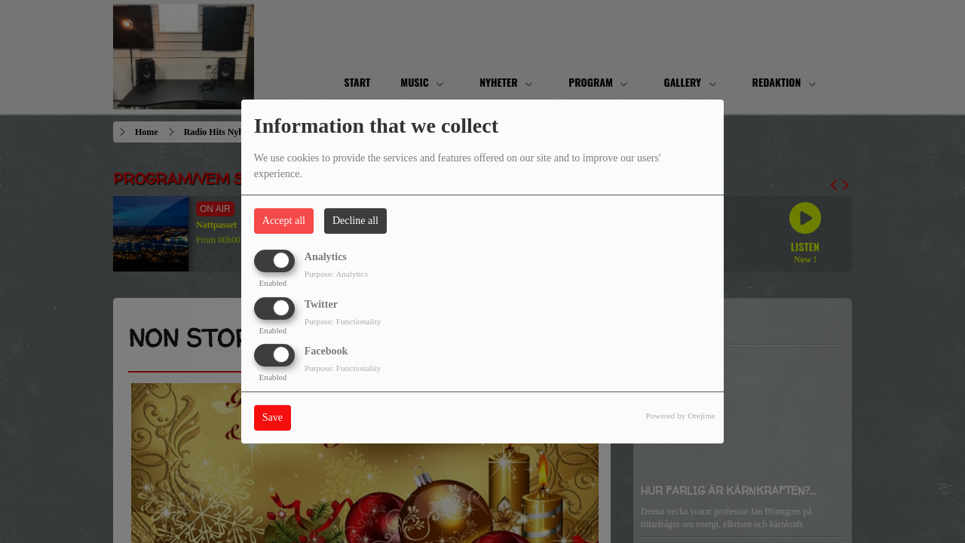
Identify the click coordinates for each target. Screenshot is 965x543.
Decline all (355, 220)
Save (272, 417)
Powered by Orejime (680, 415)
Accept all (283, 220)
